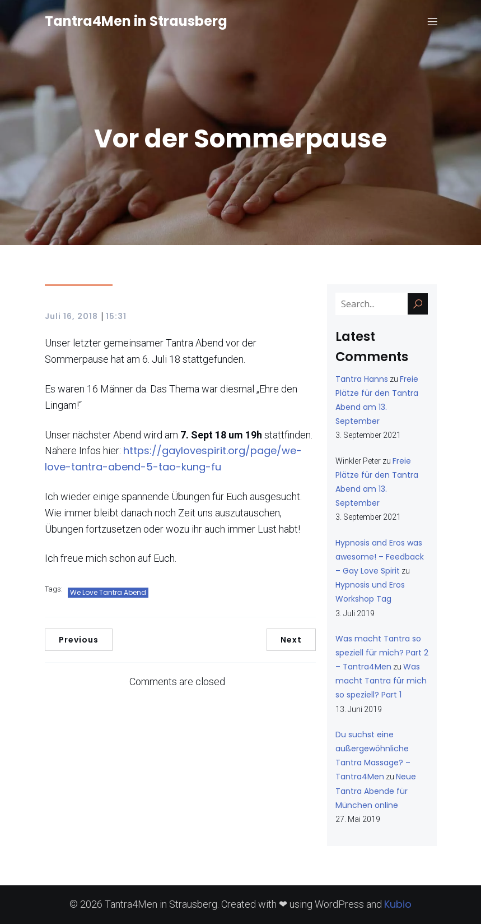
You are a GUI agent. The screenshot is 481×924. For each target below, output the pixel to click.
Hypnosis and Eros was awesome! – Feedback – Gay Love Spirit (379, 556)
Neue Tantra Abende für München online (375, 790)
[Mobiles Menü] (432, 25)
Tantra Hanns (361, 379)
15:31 (116, 316)
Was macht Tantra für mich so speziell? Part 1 (381, 680)
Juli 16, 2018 (71, 316)
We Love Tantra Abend (108, 592)
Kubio (398, 904)
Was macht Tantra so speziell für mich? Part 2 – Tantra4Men (381, 652)
